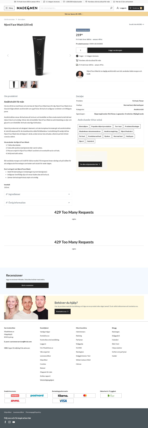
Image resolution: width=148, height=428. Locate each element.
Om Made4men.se (46, 348)
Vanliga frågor (45, 332)
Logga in (43, 344)
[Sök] (111, 8)
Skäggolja (79, 344)
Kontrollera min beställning (49, 340)
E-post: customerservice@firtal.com (18, 342)
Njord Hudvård (126, 131)
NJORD (79, 348)
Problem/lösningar (132, 126)
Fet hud (82, 136)
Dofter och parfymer (119, 352)
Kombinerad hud (94, 136)
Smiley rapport (45, 376)
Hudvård (90, 141)
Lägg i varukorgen (115, 50)
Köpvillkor (44, 360)
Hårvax (78, 364)
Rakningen (115, 332)
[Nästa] (70, 55)
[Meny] (9, 8)
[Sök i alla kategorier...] (74, 8)
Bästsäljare (83, 126)
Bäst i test (115, 344)
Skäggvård (116, 336)
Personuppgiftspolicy (33, 412)
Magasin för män (46, 372)
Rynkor (107, 136)
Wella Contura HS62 (83, 360)
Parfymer (79, 340)
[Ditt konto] (121, 8)
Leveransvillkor (45, 356)
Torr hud (118, 126)
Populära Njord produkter (101, 126)
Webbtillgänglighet (47, 380)
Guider (114, 356)
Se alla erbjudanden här (90, 164)
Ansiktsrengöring (110, 131)
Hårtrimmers (80, 332)
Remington (80, 352)
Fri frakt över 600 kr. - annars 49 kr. (89, 39)
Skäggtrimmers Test (83, 356)
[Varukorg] (136, 8)
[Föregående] (7, 55)
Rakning (79, 336)
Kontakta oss (62, 311)
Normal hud (118, 136)
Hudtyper (130, 136)
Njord (81, 141)
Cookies (43, 364)
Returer (42, 368)
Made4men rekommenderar (90, 131)
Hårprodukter (117, 348)
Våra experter (45, 352)
